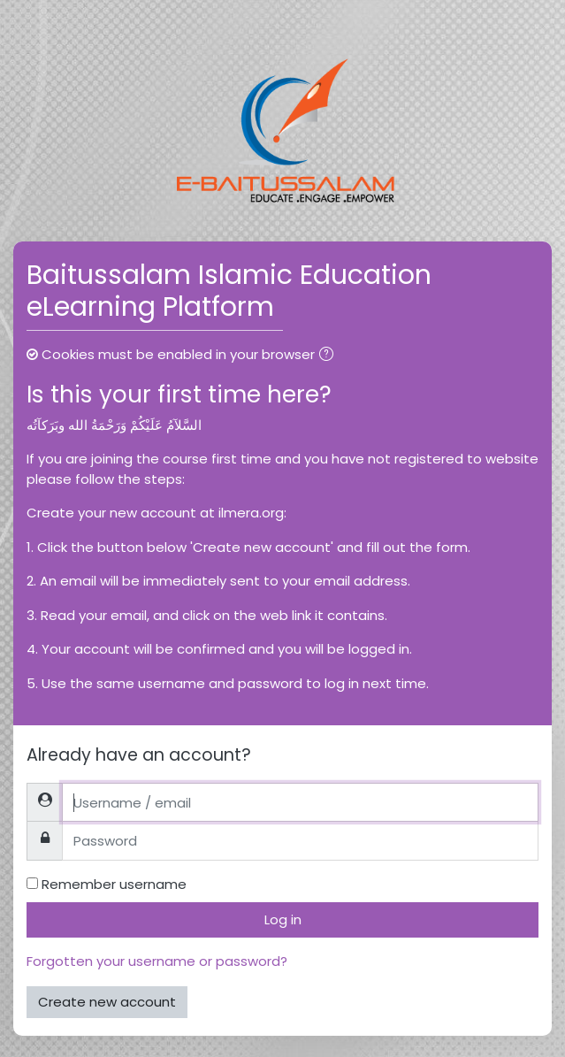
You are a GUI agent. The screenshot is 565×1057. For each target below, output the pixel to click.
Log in (283, 919)
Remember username (114, 884)
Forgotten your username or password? (157, 961)
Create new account (107, 1001)
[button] (329, 356)
